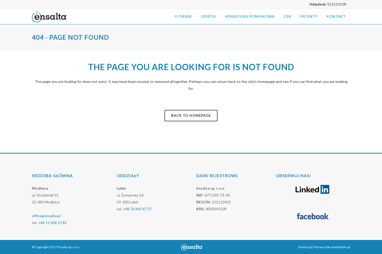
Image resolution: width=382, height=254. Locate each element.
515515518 (336, 4)
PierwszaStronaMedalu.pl (332, 247)
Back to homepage (191, 115)
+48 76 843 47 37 (137, 209)
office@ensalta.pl (46, 215)
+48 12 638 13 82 (52, 222)
